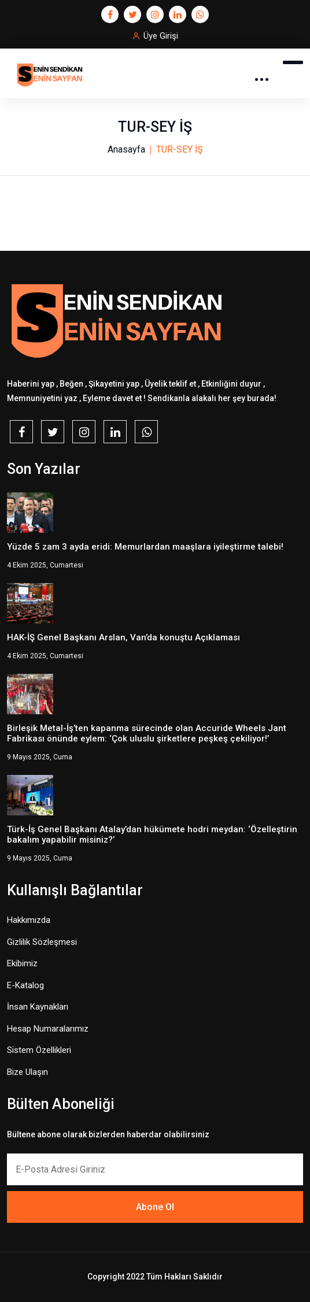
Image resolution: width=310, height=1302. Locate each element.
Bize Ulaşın (27, 1072)
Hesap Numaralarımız (47, 1028)
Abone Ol (155, 1206)
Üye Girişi (160, 36)
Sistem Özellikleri (39, 1050)
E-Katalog (25, 985)
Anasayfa (126, 149)
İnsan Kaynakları (37, 1006)
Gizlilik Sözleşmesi (42, 942)
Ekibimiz (22, 963)
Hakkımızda (28, 920)
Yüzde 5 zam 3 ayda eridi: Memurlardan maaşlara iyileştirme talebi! (145, 546)
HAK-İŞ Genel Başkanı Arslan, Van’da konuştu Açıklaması (123, 637)
